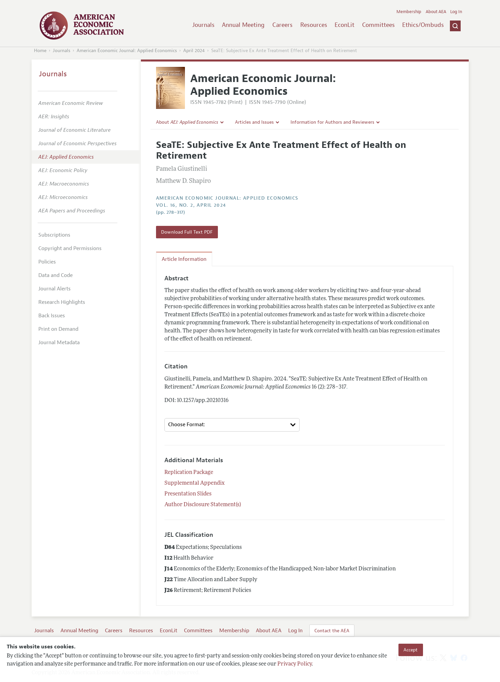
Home (40, 50)
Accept (410, 650)
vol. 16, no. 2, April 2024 (191, 205)
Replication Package (188, 472)
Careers (282, 25)
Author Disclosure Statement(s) (202, 505)
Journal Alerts (54, 288)
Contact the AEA (331, 631)
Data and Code (55, 275)
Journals (203, 25)
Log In (456, 11)
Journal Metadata (59, 342)
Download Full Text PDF (187, 232)
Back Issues (51, 315)
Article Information (184, 259)
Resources (313, 25)
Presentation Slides (187, 494)
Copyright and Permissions (70, 248)
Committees (378, 25)
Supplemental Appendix (194, 483)
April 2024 (194, 50)
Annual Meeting (243, 25)
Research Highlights (61, 302)
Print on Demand (58, 329)
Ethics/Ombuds (423, 25)
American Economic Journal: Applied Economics (127, 50)
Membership (408, 11)
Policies (47, 261)
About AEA (436, 11)
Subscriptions (54, 235)
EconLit (344, 25)
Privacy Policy (294, 664)
